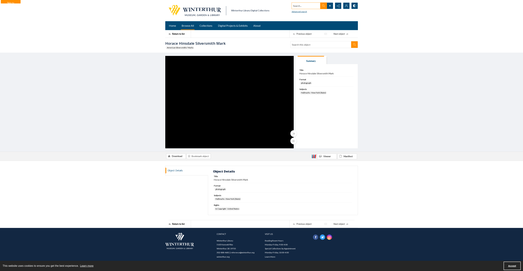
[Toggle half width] (293, 141)
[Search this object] (321, 44)
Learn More (270, 257)
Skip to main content (10, 2)
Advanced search (299, 11)
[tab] (311, 60)
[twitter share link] (322, 237)
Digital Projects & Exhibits (233, 25)
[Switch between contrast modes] (354, 6)
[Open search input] (330, 6)
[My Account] (346, 6)
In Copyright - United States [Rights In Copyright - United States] (227, 209)
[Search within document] (354, 44)
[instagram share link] (329, 237)
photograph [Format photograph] (306, 83)
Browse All (188, 25)
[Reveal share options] (338, 6)
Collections (206, 25)
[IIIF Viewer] (327, 156)
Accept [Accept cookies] (512, 266)
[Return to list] (180, 34)
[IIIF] (314, 156)
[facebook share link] (315, 237)
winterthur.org (223, 257)
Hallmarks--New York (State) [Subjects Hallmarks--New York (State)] (313, 92)
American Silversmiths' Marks (180, 47)
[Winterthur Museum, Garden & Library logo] (195, 10)
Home (172, 25)
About (257, 25)
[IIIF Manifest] (347, 156)
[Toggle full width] (293, 133)
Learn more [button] (87, 265)
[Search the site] (306, 6)
